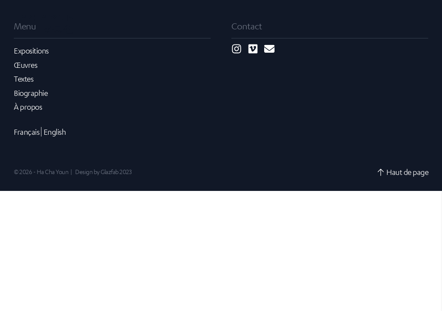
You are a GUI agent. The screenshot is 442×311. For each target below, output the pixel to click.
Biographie (30, 93)
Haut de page (402, 172)
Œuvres (25, 65)
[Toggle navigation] (423, 18)
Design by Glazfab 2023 (103, 171)
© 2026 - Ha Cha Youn (41, 171)
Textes (23, 78)
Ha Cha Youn (44, 23)
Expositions (31, 50)
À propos (28, 106)
